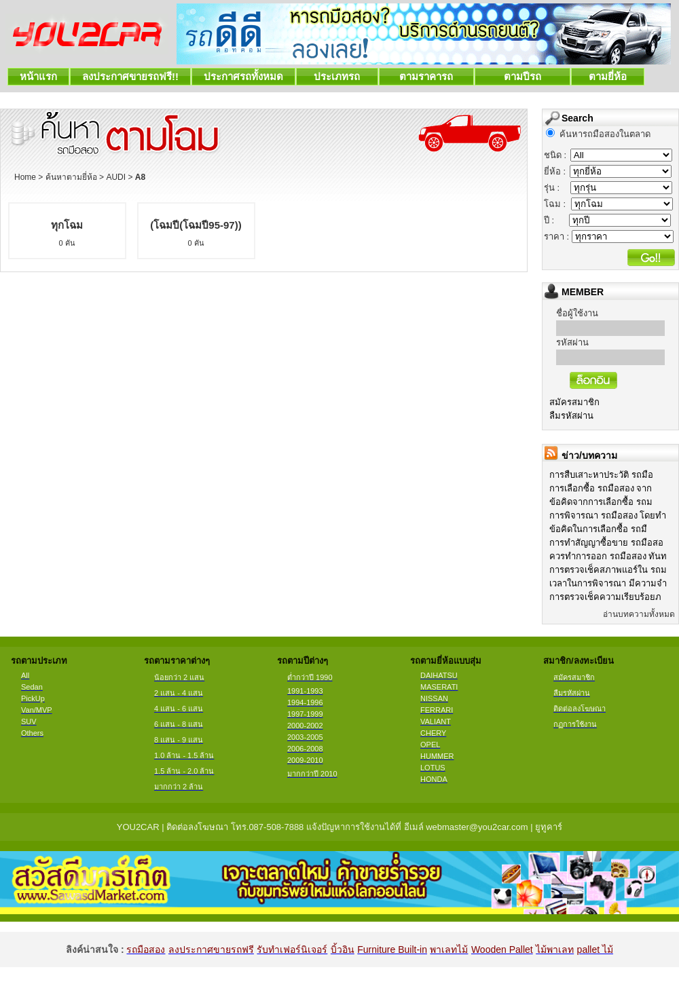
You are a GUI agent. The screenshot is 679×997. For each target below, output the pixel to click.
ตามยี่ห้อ (608, 76)
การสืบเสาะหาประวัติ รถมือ (601, 475)
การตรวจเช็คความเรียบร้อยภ (605, 597)
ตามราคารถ (426, 76)
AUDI (116, 177)
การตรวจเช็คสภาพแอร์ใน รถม (608, 570)
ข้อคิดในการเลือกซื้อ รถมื (598, 529)
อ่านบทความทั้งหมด (639, 614)
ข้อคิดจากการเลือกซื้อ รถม (601, 502)
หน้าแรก (38, 76)
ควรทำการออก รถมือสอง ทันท (608, 556)
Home (25, 177)
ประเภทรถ (337, 76)
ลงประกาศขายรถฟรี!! (130, 76)
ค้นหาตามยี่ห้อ (71, 177)
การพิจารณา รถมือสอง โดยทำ (607, 515)
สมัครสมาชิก (574, 402)
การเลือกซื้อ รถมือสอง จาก (600, 488)
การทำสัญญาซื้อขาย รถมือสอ (606, 543)
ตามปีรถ (522, 76)
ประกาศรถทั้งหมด (243, 76)
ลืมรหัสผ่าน (571, 416)
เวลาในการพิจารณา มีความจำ (608, 583)
